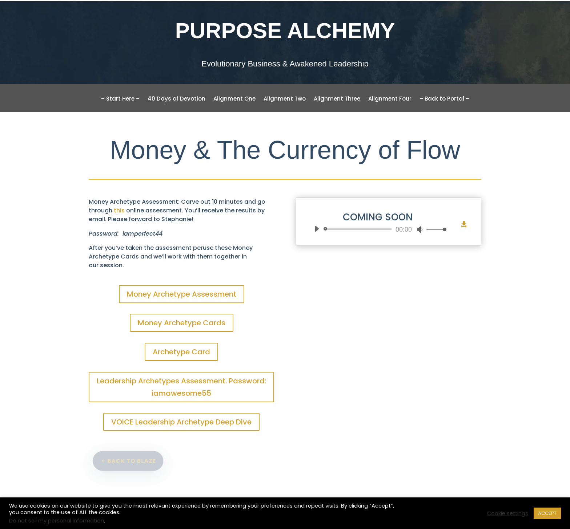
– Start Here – (120, 99)
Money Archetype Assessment (181, 294)
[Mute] (420, 229)
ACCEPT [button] (547, 513)
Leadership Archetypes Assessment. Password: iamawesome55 (181, 387)
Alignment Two (285, 99)
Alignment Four (390, 99)
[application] (378, 229)
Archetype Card (181, 352)
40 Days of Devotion (176, 99)
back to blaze (132, 461)
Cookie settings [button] (507, 513)
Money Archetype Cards (181, 323)
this (119, 210)
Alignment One (234, 99)
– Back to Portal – (444, 99)
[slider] (359, 229)
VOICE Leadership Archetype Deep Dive (181, 422)
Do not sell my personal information (56, 520)
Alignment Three (337, 99)
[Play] (316, 229)
